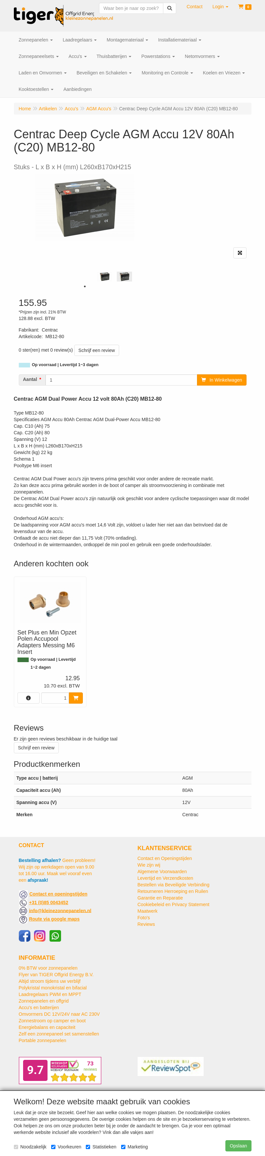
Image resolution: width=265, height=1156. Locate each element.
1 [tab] (85, 286)
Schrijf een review (97, 350)
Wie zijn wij (149, 865)
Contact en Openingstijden (165, 858)
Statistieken (101, 1146)
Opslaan (238, 1145)
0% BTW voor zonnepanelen (48, 968)
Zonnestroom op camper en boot (52, 1020)
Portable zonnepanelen (42, 1040)
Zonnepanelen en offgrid (44, 1001)
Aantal (30, 379)
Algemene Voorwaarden (162, 871)
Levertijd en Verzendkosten (165, 878)
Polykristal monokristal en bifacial (53, 987)
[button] (220, 6)
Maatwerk (148, 911)
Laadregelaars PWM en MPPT (50, 994)
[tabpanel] (104, 277)
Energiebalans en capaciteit (47, 1027)
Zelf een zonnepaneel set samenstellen (59, 1033)
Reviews (146, 924)
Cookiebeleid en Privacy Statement (174, 904)
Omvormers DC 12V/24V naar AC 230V (59, 1014)
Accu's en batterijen (39, 1007)
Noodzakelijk (30, 1146)
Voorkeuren (66, 1146)
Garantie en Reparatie (160, 898)
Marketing (134, 1146)
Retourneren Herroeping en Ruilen (173, 891)
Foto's (144, 917)
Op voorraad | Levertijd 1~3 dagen (65, 365)
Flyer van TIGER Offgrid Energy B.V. (56, 974)
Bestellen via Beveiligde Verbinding (174, 884)
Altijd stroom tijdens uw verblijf (50, 981)
